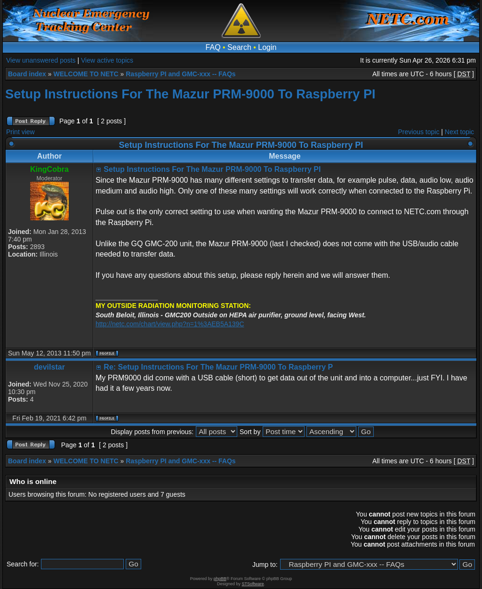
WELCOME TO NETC (85, 74)
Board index (27, 74)
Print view (20, 132)
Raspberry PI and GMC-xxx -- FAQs (180, 74)
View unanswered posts (41, 60)
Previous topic (419, 132)
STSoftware (253, 583)
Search (239, 47)
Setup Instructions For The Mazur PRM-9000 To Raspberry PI (190, 94)
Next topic (459, 132)
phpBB (220, 578)
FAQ (213, 47)
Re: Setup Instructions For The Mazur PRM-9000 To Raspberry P (218, 367)
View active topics (107, 60)
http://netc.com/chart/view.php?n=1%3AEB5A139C (170, 324)
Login (267, 47)
